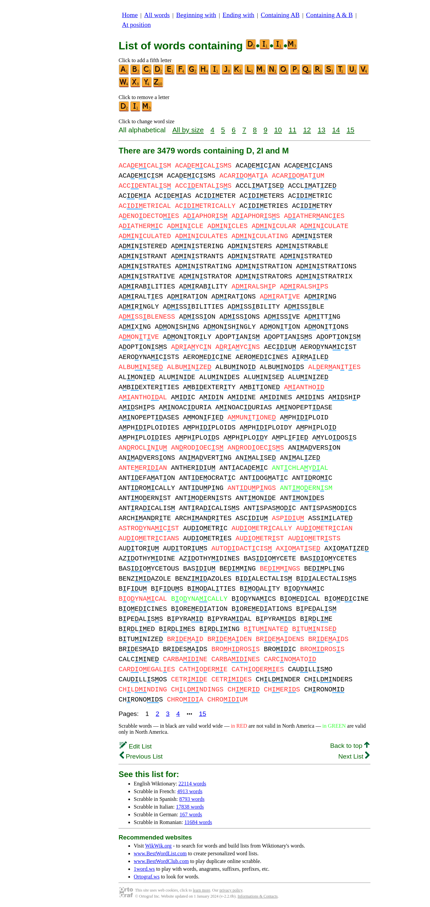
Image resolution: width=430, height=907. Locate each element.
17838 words (190, 807)
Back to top (350, 745)
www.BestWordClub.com (161, 861)
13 (321, 130)
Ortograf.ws (147, 876)
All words (157, 14)
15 (350, 130)
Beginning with (196, 14)
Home (130, 14)
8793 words (192, 799)
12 (307, 130)
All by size (188, 130)
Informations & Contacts (257, 896)
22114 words (192, 783)
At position (136, 24)
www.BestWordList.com (160, 853)
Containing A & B (329, 14)
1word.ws (144, 869)
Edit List (136, 746)
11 (292, 130)
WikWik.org (158, 846)
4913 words (189, 791)
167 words (190, 814)
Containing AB (280, 14)
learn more (201, 890)
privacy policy (230, 890)
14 (336, 130)
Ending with (238, 14)
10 (278, 130)
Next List (354, 756)
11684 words (198, 822)
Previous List (141, 756)
